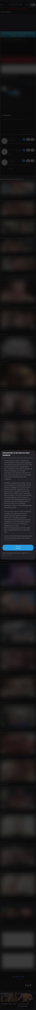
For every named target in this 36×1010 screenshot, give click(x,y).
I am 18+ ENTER (18, 547)
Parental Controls (10, 540)
